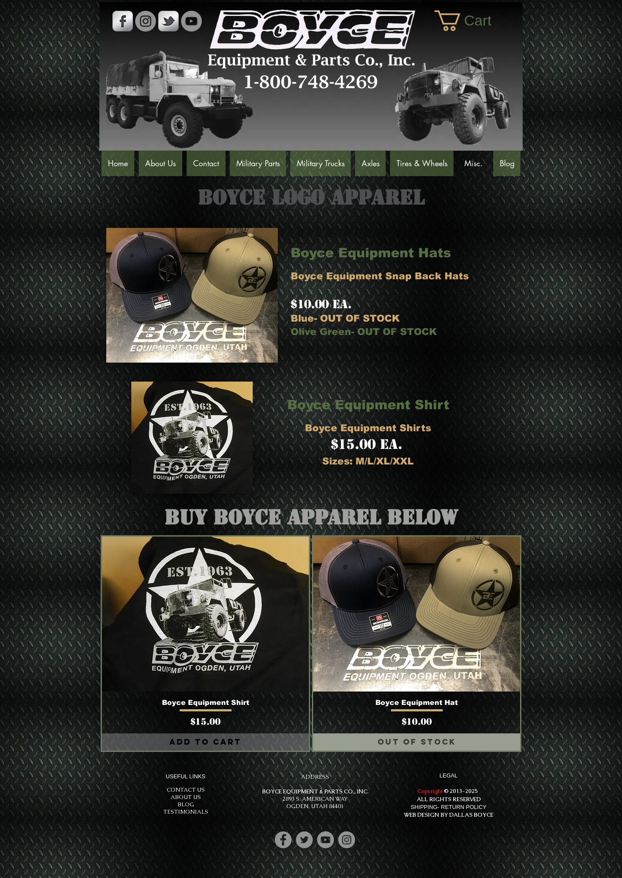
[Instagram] (346, 839)
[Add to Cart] (205, 742)
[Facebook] (283, 839)
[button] (474, 20)
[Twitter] (304, 839)
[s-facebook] (122, 21)
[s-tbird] (168, 21)
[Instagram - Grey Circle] (145, 21)
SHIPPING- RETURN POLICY (449, 807)
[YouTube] (191, 21)
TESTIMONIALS (185, 811)
